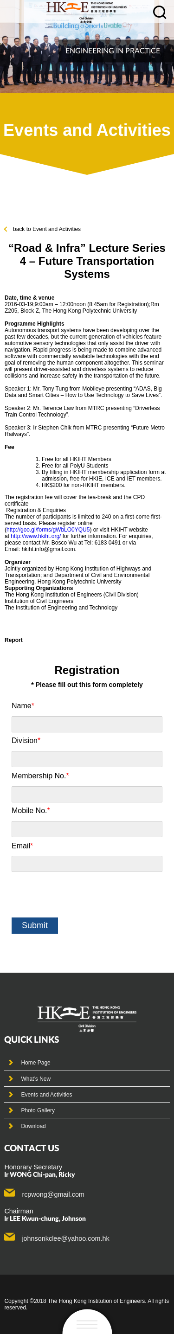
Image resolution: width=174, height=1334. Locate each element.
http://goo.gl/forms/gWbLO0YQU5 (48, 529)
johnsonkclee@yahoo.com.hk (65, 1238)
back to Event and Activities (43, 229)
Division (26, 740)
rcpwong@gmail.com (53, 1194)
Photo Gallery (38, 1110)
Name (23, 706)
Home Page (35, 1062)
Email (22, 846)
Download (33, 1126)
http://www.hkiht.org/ (36, 536)
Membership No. (40, 776)
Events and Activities (46, 1094)
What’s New (36, 1079)
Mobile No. (31, 811)
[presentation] (82, 895)
